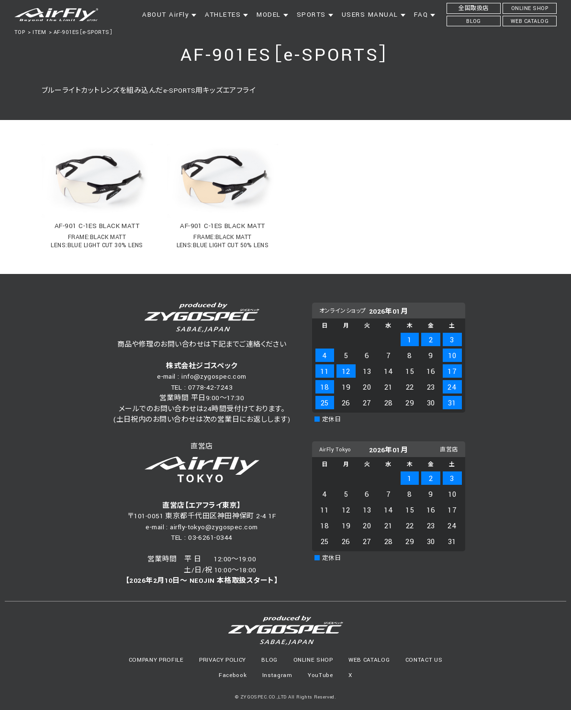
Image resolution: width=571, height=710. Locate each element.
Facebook (232, 675)
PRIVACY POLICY (222, 660)
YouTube (320, 675)
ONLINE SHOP (313, 660)
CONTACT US (424, 660)
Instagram (277, 675)
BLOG (269, 660)
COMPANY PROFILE (156, 660)
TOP (19, 32)
